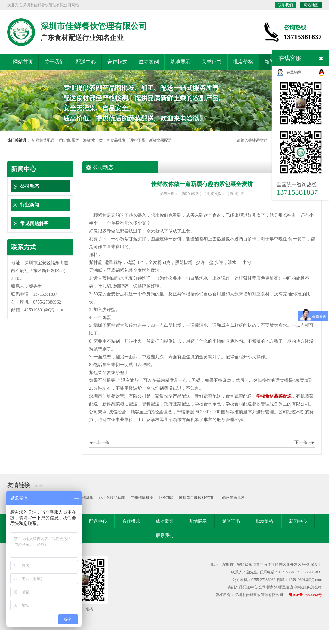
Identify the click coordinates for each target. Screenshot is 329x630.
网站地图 (311, 5)
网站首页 (23, 61)
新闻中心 (298, 521)
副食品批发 (116, 140)
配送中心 (86, 61)
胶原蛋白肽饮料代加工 (198, 497)
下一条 (301, 442)
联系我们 (285, 5)
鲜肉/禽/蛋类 (68, 140)
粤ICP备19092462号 (305, 595)
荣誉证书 (212, 61)
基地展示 (180, 61)
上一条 (102, 442)
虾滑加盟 (166, 497)
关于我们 (54, 61)
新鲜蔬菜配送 (43, 140)
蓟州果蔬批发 (233, 497)
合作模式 (117, 61)
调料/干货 (137, 140)
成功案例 (149, 61)
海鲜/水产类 (93, 140)
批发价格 (243, 61)
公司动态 (29, 186)
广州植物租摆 (142, 497)
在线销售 (294, 72)
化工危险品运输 (112, 497)
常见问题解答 (34, 223)
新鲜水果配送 (160, 140)
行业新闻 (29, 204)
